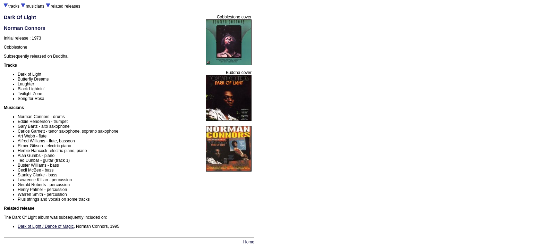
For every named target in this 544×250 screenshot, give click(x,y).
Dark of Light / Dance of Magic (46, 226)
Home (248, 242)
